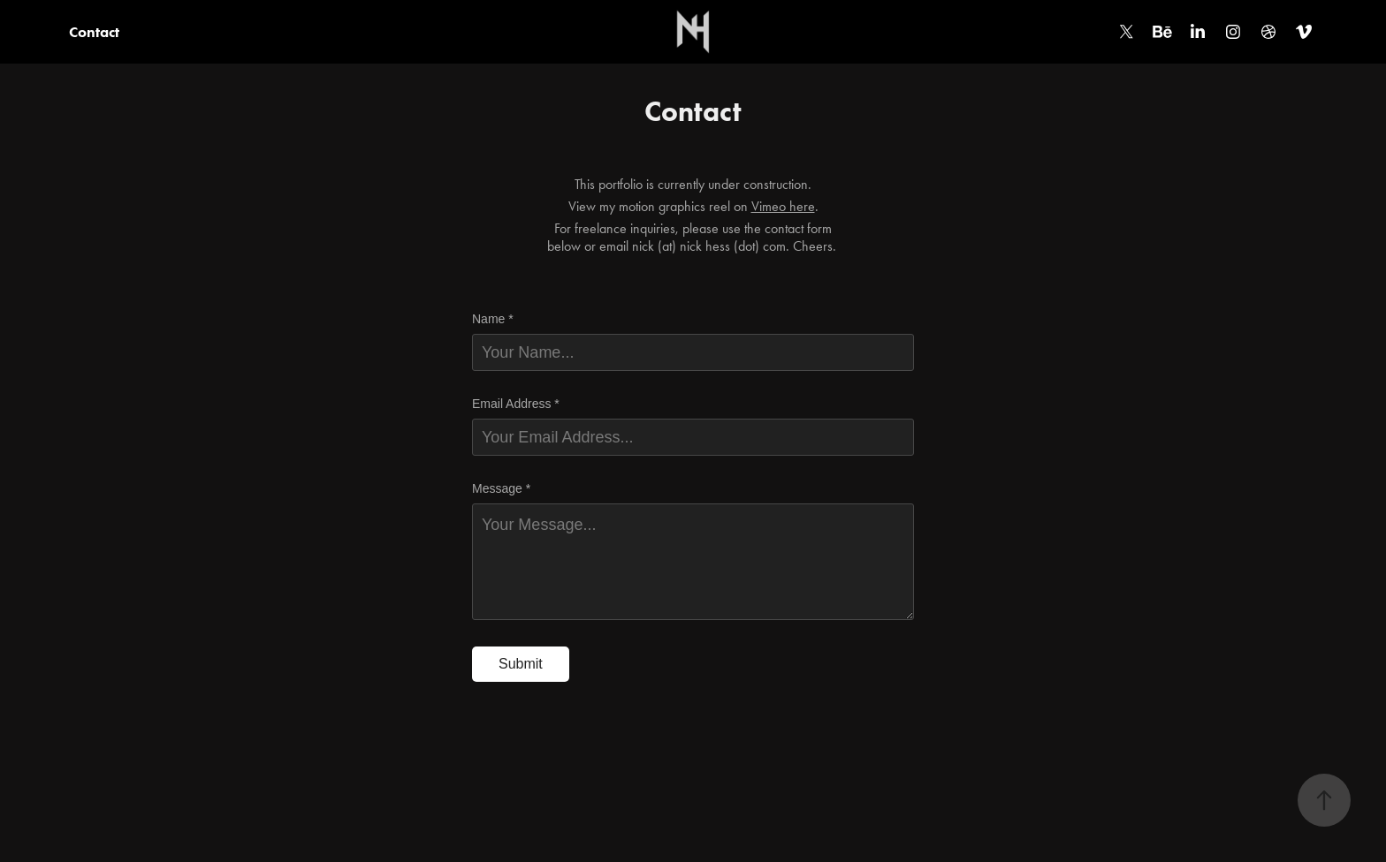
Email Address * (516, 403)
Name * (493, 319)
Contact (94, 32)
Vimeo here (783, 206)
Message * (501, 488)
